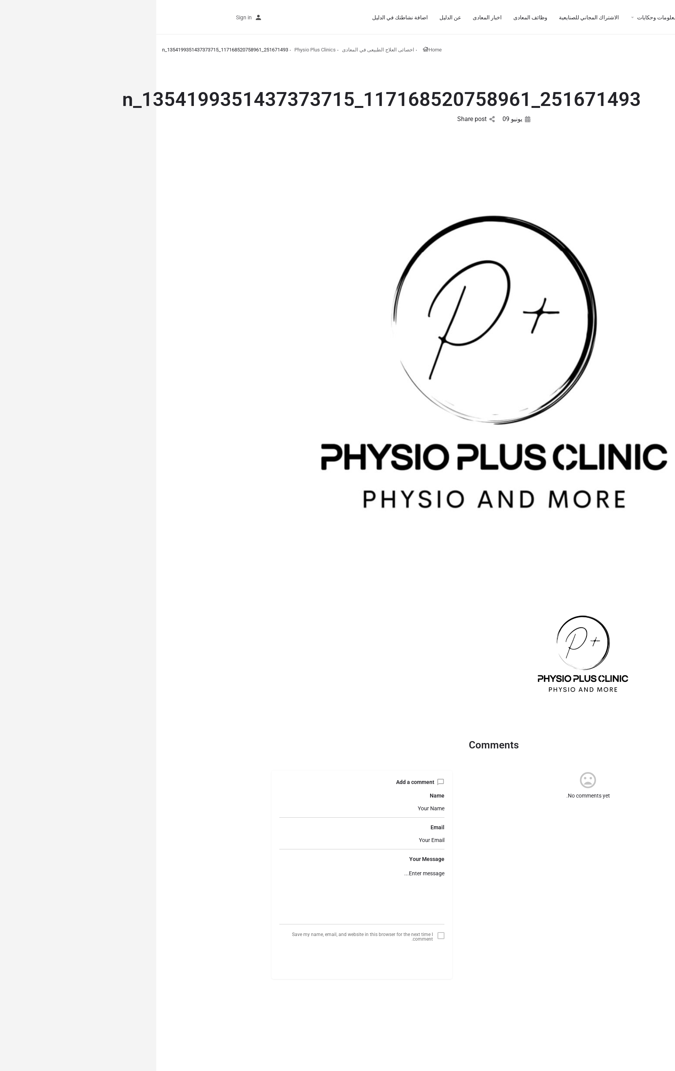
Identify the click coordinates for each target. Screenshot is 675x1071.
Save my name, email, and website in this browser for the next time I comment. (206, 936)
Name (280, 796)
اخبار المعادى (330, 17)
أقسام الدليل (553, 17)
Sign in (88, 17)
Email (281, 827)
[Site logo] (639, 17)
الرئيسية (588, 17)
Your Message (270, 859)
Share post (319, 119)
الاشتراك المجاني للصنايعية (433, 17)
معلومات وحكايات (501, 17)
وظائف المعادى (374, 17)
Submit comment (205, 959)
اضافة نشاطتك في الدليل (244, 17)
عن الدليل (294, 17)
